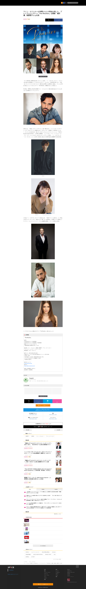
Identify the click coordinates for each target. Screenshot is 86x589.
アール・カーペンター (49, 436)
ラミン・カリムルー (39, 436)
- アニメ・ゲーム (46, 575)
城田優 (32, 436)
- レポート (56, 573)
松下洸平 (32, 556)
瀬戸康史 (27, 556)
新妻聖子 (27, 436)
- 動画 (56, 569)
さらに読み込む (46, 545)
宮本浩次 (27, 552)
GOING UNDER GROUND (37, 554)
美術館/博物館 (28, 554)
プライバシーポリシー (70, 576)
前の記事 (26, 429)
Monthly (56, 489)
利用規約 (68, 575)
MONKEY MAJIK (47, 554)
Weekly (43, 489)
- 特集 (56, 576)
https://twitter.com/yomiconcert (29, 365)
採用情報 (68, 573)
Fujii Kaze (53, 552)
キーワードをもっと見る (57, 559)
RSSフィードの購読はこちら (43, 405)
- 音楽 (45, 569)
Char (54, 554)
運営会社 (68, 569)
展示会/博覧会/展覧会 (45, 552)
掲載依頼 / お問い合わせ (71, 572)
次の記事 (59, 429)
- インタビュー (57, 572)
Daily (30, 489)
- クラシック (46, 573)
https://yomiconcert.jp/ (28, 363)
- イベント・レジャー (47, 572)
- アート (45, 576)
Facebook (11, 570)
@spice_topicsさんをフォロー (13, 574)
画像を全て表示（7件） (43, 76)
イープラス (25, 561)
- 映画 (45, 579)
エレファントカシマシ (34, 552)
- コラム (56, 575)
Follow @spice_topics (33, 414)
